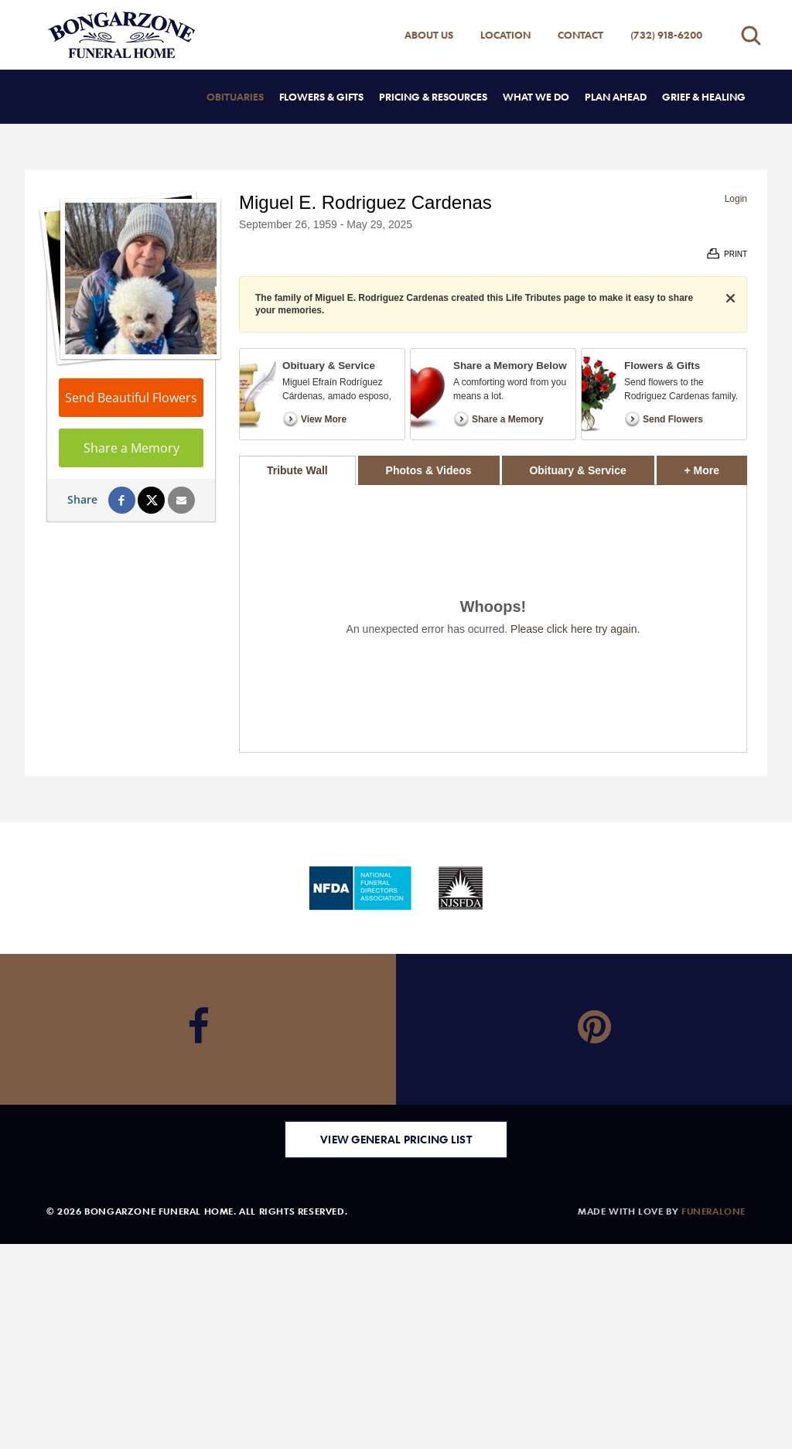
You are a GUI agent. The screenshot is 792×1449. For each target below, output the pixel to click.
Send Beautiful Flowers (131, 397)
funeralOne (713, 1211)
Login (736, 198)
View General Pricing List (396, 1139)
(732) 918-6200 (666, 35)
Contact (580, 35)
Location (505, 35)
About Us (429, 35)
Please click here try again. (575, 629)
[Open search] (751, 35)
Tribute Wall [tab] (297, 470)
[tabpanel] (493, 618)
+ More (715, 466)
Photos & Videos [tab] (429, 470)
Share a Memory (131, 447)
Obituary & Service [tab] (577, 470)
